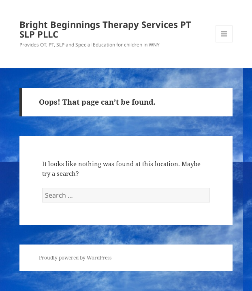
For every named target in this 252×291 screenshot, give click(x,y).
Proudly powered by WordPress (75, 257)
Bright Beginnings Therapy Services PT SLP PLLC (105, 29)
